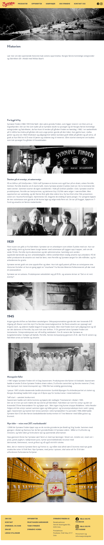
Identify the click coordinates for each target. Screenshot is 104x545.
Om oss (8, 519)
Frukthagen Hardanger (37, 522)
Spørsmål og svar (13, 526)
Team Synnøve (33, 526)
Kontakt (9, 522)
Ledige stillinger (12, 533)
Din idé (8, 529)
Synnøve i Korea (34, 529)
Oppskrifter (32, 519)
